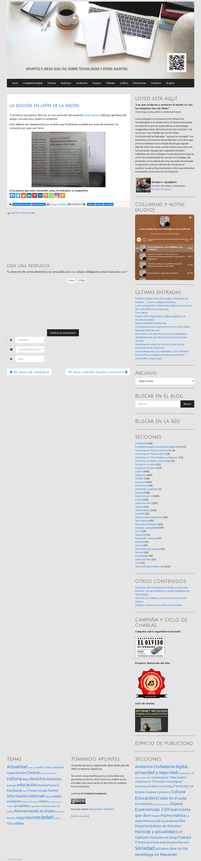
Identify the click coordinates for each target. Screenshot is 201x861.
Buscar (187, 404)
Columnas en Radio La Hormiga (152, 460)
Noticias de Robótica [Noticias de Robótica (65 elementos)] (165, 826)
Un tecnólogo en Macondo (149, 566)
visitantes (108, 809)
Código (81, 280)
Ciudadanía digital (33, 83)
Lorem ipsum (91, 115)
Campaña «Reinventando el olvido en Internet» (161, 587)
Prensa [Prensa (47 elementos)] (140, 842)
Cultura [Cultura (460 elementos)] (178, 791)
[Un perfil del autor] (161, 189)
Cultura (139, 471)
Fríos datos (141, 312)
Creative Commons (146, 468)
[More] (62, 195)
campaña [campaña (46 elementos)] (58, 767)
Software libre (143, 559)
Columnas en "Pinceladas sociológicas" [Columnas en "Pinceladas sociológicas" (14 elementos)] (159, 781)
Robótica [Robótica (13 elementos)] (59, 812)
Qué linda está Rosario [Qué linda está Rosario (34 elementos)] (161, 842)
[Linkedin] (29, 195)
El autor (170, 83)
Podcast (139, 541)
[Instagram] (57, 195)
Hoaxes (139, 506)
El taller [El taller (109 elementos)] (162, 798)
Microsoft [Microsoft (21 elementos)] (27, 801)
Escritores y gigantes (146, 489)
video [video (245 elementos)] (19, 823)
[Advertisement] (31, 238)
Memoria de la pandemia (149, 517)
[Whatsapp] (51, 195)
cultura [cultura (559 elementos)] (14, 778)
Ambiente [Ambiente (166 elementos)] (144, 766)
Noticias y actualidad (146, 527)
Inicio (15, 83)
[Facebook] (12, 195)
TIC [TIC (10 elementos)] (60, 818)
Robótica (66, 83)
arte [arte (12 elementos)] (35, 767)
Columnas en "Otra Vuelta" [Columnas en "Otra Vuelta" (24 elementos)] (169, 777)
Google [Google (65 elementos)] (42, 790)
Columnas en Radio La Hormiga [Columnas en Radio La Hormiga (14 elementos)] (154, 786)
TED (137, 562)
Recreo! (139, 552)
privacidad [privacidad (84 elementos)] (21, 806)
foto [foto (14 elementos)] (25, 791)
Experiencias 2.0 (144, 496)
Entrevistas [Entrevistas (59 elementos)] (144, 804)
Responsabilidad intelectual (150, 323)
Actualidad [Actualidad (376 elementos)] (17, 766)
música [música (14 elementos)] (35, 802)
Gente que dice (143, 503)
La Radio (140, 513)
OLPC (138, 531)
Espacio (96, 83)
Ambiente (81, 83)
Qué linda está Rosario (147, 549)
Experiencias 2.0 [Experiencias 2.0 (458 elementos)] (151, 809)
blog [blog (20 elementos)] (49, 767)
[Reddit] (23, 195)
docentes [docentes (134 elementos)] (54, 779)
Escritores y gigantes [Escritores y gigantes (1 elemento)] (161, 804)
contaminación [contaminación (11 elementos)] (50, 773)
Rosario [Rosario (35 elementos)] (11, 817)
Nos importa (142, 520)
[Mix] (45, 195)
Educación (140, 475)
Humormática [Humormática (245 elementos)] (173, 815)
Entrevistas (139, 83)
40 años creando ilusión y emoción (98, 372)
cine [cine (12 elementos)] (42, 773)
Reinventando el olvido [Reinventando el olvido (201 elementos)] (34, 811)
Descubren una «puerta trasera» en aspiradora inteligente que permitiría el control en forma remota (161, 337)
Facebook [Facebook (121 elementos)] (14, 790)
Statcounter (95, 809)
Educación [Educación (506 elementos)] (145, 797)
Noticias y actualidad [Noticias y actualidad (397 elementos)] (155, 831)
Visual (71, 280)
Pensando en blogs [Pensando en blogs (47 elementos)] (163, 837)
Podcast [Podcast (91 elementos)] (184, 837)
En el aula (140, 482)
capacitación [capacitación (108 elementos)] (16, 773)
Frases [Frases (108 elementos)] (32, 790)
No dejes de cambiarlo (29, 372)
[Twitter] (17, 195)
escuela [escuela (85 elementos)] (42, 785)
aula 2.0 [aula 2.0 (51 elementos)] (42, 767)
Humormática (143, 510)
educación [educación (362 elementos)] (26, 784)
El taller (139, 478)
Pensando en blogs (145, 538)
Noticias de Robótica (146, 524)
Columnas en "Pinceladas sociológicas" (156, 457)
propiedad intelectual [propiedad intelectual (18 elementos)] (40, 806)
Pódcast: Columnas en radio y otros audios (158, 605)
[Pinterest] (34, 195)
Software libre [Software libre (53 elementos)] (166, 848)
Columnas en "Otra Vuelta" (150, 453)
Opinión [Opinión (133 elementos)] (142, 837)
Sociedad (140, 555)
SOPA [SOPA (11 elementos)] (56, 818)
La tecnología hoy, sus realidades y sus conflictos (162, 351)
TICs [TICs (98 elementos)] (10, 823)
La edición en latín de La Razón (44, 105)
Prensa (139, 545)
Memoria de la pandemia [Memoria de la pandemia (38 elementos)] (160, 821)
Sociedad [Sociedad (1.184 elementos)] (144, 848)
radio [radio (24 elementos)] (53, 806)
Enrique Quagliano (58, 204)
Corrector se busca (145, 464)
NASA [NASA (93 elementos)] (43, 801)
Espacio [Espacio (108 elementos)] (176, 804)
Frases (138, 499)
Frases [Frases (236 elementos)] (173, 809)
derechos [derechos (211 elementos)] (38, 779)
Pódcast (110, 83)
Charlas (51, 83)
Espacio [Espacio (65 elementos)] (53, 785)
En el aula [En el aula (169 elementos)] (177, 798)
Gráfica (124, 83)
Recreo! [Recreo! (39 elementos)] (183, 842)
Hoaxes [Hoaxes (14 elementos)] (155, 815)
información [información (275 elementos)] (18, 796)
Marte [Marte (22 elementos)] (48, 796)
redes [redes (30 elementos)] (10, 811)
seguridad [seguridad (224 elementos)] (25, 817)
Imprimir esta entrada (22, 212)
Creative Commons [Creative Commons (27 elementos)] (157, 792)
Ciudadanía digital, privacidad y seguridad (157, 446)
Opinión (139, 534)
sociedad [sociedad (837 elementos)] (43, 817)
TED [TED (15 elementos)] (179, 848)
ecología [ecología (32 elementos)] (12, 785)
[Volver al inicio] (80, 816)
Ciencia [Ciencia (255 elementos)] (33, 772)
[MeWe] (40, 195)
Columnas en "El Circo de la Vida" (153, 450)
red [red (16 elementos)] (58, 806)
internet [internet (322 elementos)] (37, 796)
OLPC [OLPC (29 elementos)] (179, 832)
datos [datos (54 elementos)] (25, 779)
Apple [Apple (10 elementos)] (30, 768)
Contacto (156, 83)
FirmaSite (18, 859)
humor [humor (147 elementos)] (53, 790)
